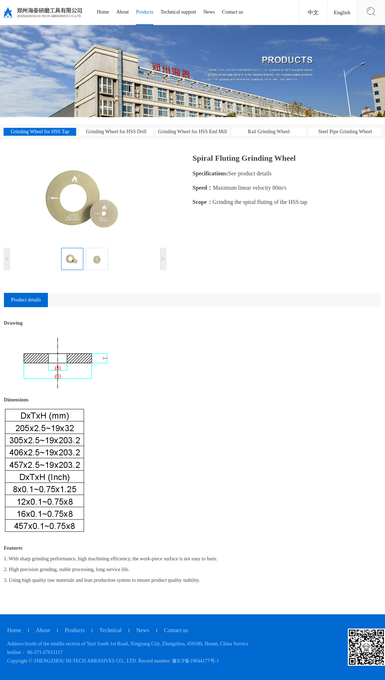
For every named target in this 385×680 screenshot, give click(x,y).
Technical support (178, 12)
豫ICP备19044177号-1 (195, 661)
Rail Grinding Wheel (269, 131)
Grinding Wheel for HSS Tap (40, 131)
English (342, 12)
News (209, 12)
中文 (313, 12)
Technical (110, 630)
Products (144, 12)
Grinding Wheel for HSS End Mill (192, 131)
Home (103, 12)
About (122, 12)
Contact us (232, 12)
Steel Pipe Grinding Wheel (345, 131)
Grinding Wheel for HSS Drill (116, 131)
